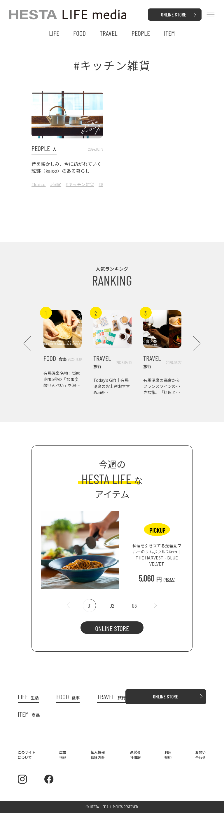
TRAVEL (109, 33)
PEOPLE (141, 33)
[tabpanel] (112, 547)
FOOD (79, 33)
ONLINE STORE (112, 628)
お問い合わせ (200, 755)
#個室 (56, 184)
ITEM (169, 33)
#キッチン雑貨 (80, 184)
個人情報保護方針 (98, 755)
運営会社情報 (135, 755)
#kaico (39, 184)
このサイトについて (26, 755)
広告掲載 (62, 755)
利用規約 (168, 755)
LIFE (54, 33)
